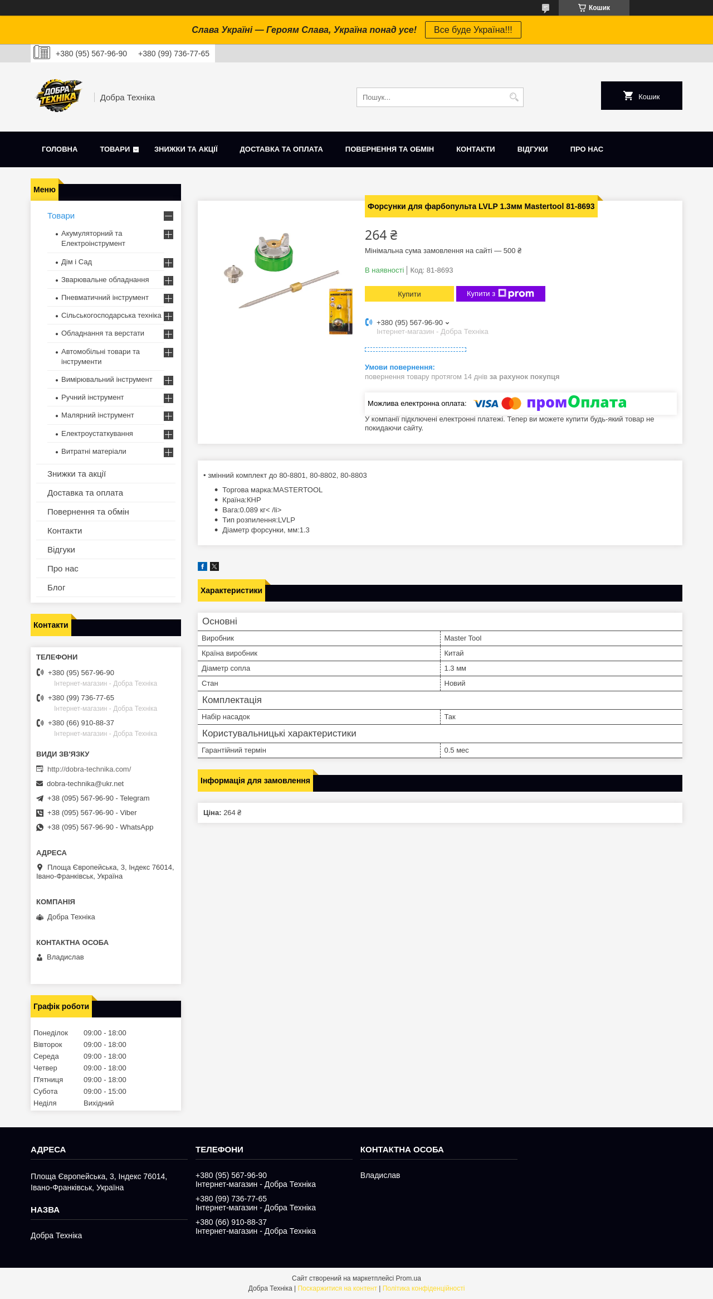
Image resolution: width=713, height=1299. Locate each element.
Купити (409, 294)
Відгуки (532, 149)
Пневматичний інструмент (105, 297)
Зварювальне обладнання (105, 279)
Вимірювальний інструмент (107, 379)
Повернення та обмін (389, 149)
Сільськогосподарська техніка (111, 315)
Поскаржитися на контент (337, 1288)
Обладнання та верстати (102, 333)
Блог (56, 587)
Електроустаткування (97, 433)
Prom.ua (408, 1278)
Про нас (586, 149)
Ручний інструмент (92, 397)
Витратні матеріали (93, 451)
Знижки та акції (186, 149)
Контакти (475, 149)
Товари (115, 149)
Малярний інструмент (97, 415)
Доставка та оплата (281, 149)
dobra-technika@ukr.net (85, 783)
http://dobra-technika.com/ (89, 769)
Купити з (500, 294)
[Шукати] (514, 97)
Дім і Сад (76, 262)
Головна (59, 149)
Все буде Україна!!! (473, 30)
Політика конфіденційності (424, 1288)
